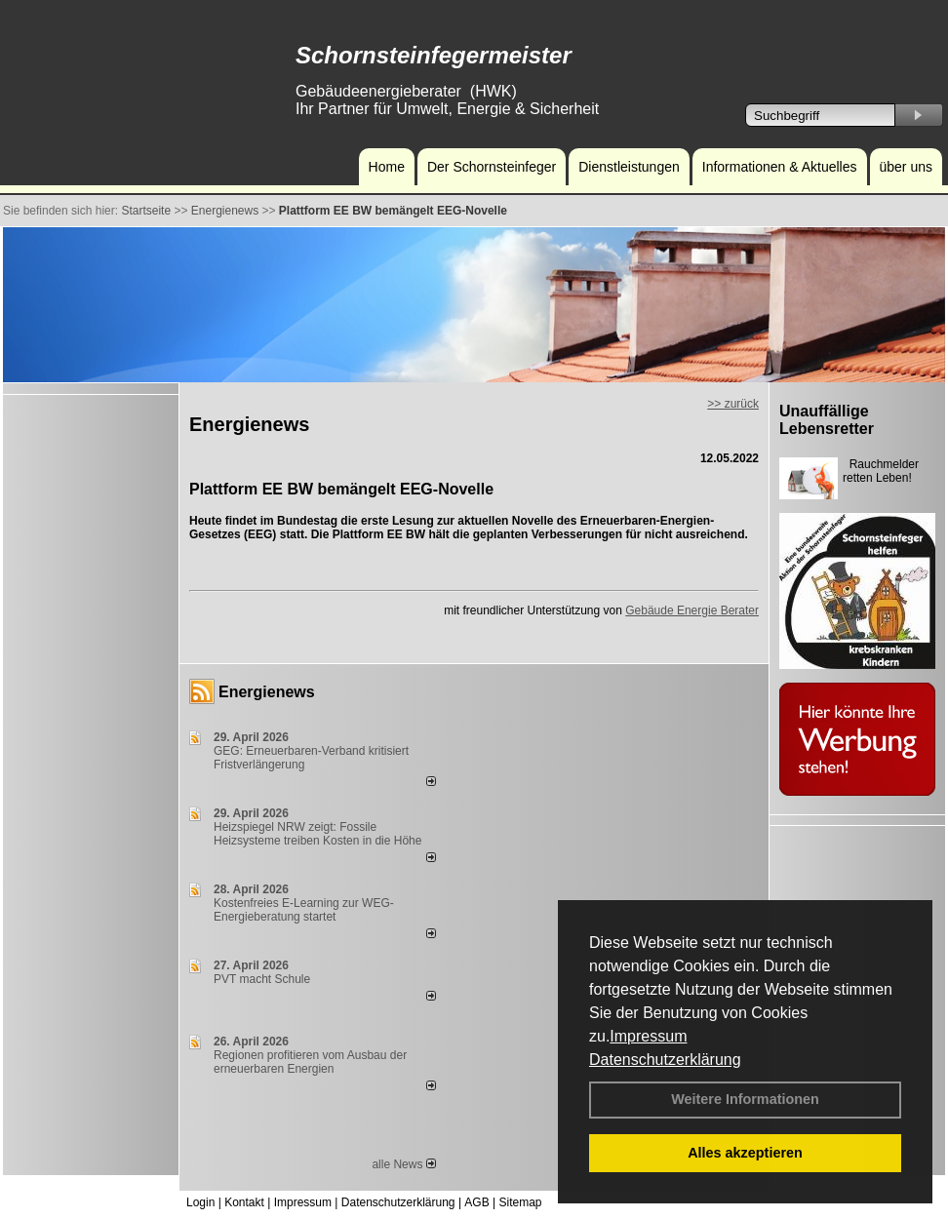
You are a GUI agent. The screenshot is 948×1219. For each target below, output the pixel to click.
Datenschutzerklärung (665, 1059)
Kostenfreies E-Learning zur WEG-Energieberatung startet (304, 910)
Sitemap (519, 1202)
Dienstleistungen (629, 167)
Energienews (266, 692)
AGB (476, 1202)
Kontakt (244, 1202)
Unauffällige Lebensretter (826, 420)
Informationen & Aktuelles (779, 167)
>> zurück (733, 404)
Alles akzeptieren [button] (745, 1152)
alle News (403, 1164)
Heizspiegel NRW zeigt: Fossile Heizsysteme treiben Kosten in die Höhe (317, 833)
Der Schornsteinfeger (491, 167)
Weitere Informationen (745, 1099)
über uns (906, 167)
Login (200, 1202)
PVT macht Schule (262, 979)
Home (387, 167)
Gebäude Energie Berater (692, 610)
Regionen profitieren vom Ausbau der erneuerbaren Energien (310, 1062)
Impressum (648, 1036)
